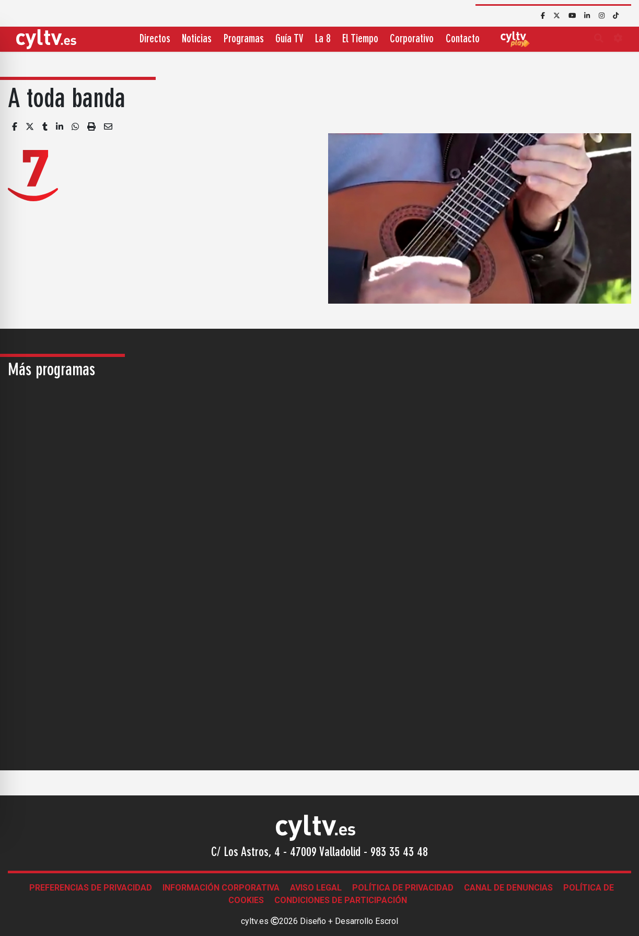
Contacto (463, 39)
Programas (244, 39)
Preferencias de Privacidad (90, 888)
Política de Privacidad (403, 888)
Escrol (386, 921)
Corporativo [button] (412, 39)
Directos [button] (155, 39)
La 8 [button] (323, 39)
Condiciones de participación (340, 900)
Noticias (197, 39)
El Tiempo (360, 39)
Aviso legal (316, 888)
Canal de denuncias (508, 888)
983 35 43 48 (399, 853)
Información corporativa (221, 888)
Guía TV (289, 39)
